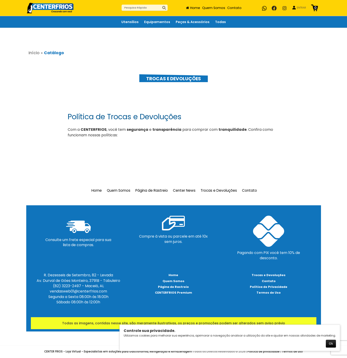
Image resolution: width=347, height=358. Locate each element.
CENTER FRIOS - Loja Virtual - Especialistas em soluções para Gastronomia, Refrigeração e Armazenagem (118, 351)
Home (195, 8)
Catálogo (54, 53)
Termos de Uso (269, 293)
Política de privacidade (264, 351)
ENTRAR (301, 7)
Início (34, 53)
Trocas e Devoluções (219, 190)
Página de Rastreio (151, 190)
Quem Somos (213, 8)
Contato (234, 8)
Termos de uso (292, 351)
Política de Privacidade (268, 287)
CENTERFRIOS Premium (173, 293)
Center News (184, 190)
